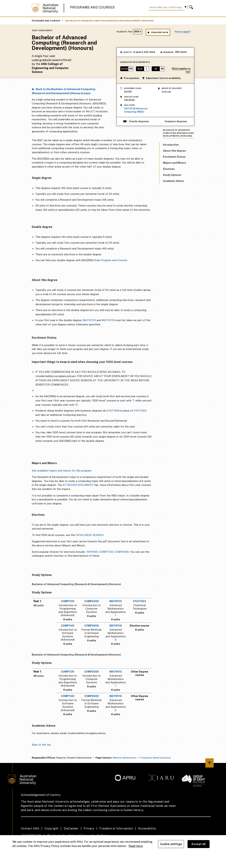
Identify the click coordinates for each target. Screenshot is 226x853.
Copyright (51, 828)
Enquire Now (158, 32)
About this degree (174, 150)
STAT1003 (140, 410)
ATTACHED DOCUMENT (78, 484)
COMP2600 (91, 625)
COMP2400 (121, 551)
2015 (137, 31)
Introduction (171, 144)
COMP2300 (91, 601)
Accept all (198, 844)
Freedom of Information (116, 828)
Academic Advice (173, 181)
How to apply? (183, 31)
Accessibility (147, 828)
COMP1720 (106, 551)
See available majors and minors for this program (61, 470)
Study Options (172, 175)
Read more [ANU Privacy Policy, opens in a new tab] (136, 846)
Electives (169, 169)
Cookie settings (171, 844)
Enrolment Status (174, 156)
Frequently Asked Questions (155, 757)
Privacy (89, 828)
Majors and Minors (174, 162)
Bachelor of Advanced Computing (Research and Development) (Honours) (109, 21)
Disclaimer (71, 828)
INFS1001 (92, 551)
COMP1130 (67, 601)
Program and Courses (114, 260)
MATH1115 (89, 320)
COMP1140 (67, 625)
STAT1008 (113, 410)
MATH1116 (108, 320)
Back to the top (41, 744)
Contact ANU (30, 828)
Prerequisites (129, 78)
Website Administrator (125, 757)
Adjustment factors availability (161, 78)
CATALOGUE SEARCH (90, 534)
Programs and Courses (92, 7)
